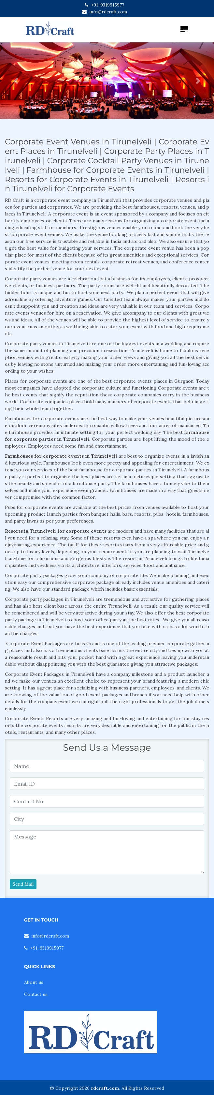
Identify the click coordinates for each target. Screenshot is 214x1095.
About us (33, 982)
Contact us (36, 994)
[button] (16, 80)
